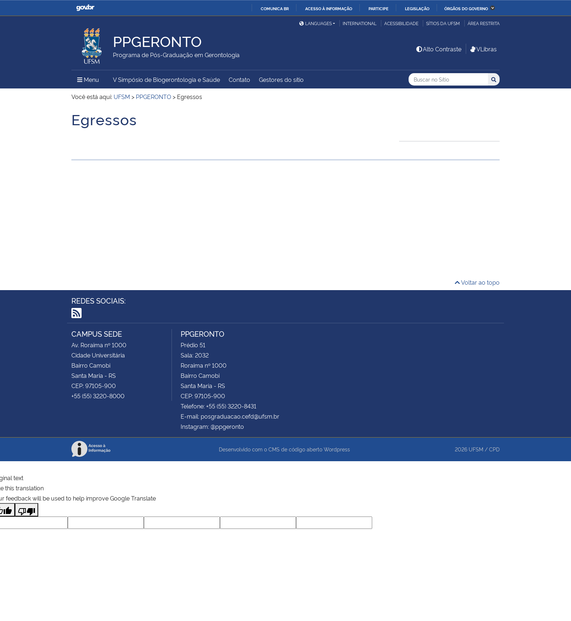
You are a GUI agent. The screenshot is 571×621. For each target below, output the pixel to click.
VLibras (483, 49)
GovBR (85, 7)
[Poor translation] (26, 510)
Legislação (417, 8)
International (360, 23)
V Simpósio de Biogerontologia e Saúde (166, 79)
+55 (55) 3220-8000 (98, 396)
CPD (494, 449)
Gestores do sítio (281, 79)
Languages (315, 23)
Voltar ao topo (477, 282)
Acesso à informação (328, 8)
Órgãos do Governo (466, 8)
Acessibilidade (401, 23)
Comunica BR (275, 8)
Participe (379, 8)
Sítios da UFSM (443, 23)
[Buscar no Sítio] (448, 79)
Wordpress (337, 449)
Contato (239, 79)
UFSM (476, 449)
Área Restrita (484, 23)
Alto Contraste (438, 49)
